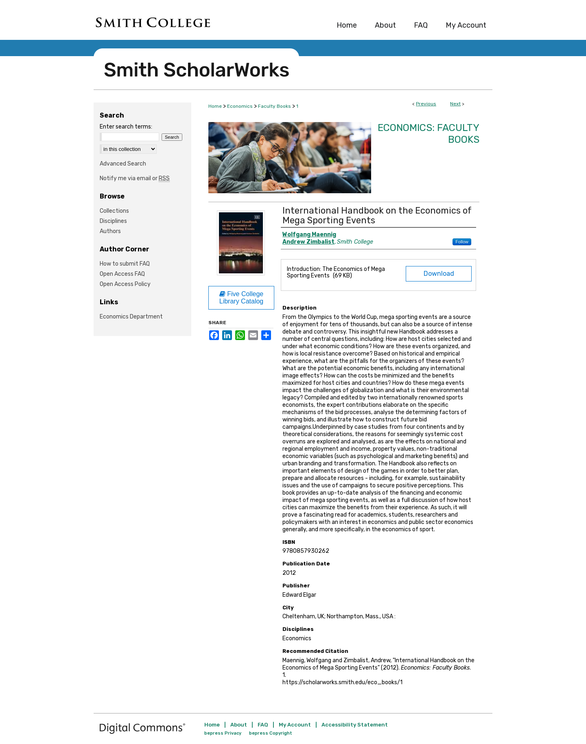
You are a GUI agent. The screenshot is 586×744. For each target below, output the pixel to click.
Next (455, 104)
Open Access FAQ (122, 274)
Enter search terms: (126, 126)
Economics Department (131, 316)
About (238, 725)
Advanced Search (123, 163)
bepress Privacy (222, 733)
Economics (240, 106)
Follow (461, 241)
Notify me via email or (135, 178)
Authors (110, 231)
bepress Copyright (270, 733)
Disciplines (113, 221)
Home (215, 106)
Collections (114, 210)
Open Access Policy (125, 284)
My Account (295, 725)
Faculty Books (274, 106)
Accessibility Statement (354, 725)
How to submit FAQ (125, 263)
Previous (426, 104)
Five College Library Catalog (241, 297)
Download (439, 273)
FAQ (263, 725)
